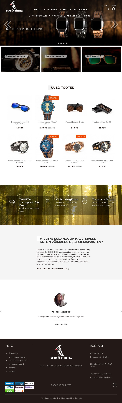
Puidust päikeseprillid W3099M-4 (20, 123)
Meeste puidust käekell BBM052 (74, 161)
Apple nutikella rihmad (75, 9)
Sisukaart (12, 371)
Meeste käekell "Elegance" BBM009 (47, 161)
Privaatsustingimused (18, 360)
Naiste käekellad (56, 56)
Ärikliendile (13, 353)
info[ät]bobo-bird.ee (105, 377)
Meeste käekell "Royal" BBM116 (47, 123)
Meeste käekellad (16, 56)
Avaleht (38, 9)
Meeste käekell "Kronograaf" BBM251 (102, 161)
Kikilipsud (57, 16)
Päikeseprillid (39, 16)
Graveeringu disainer (17, 357)
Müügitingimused (16, 364)
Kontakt (12, 368)
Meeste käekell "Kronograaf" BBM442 (20, 161)
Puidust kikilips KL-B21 (102, 122)
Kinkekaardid (66, 398)
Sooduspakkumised (49, 398)
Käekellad (52, 9)
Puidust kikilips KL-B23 (74, 122)
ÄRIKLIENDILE (73, 16)
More (87, 16)
